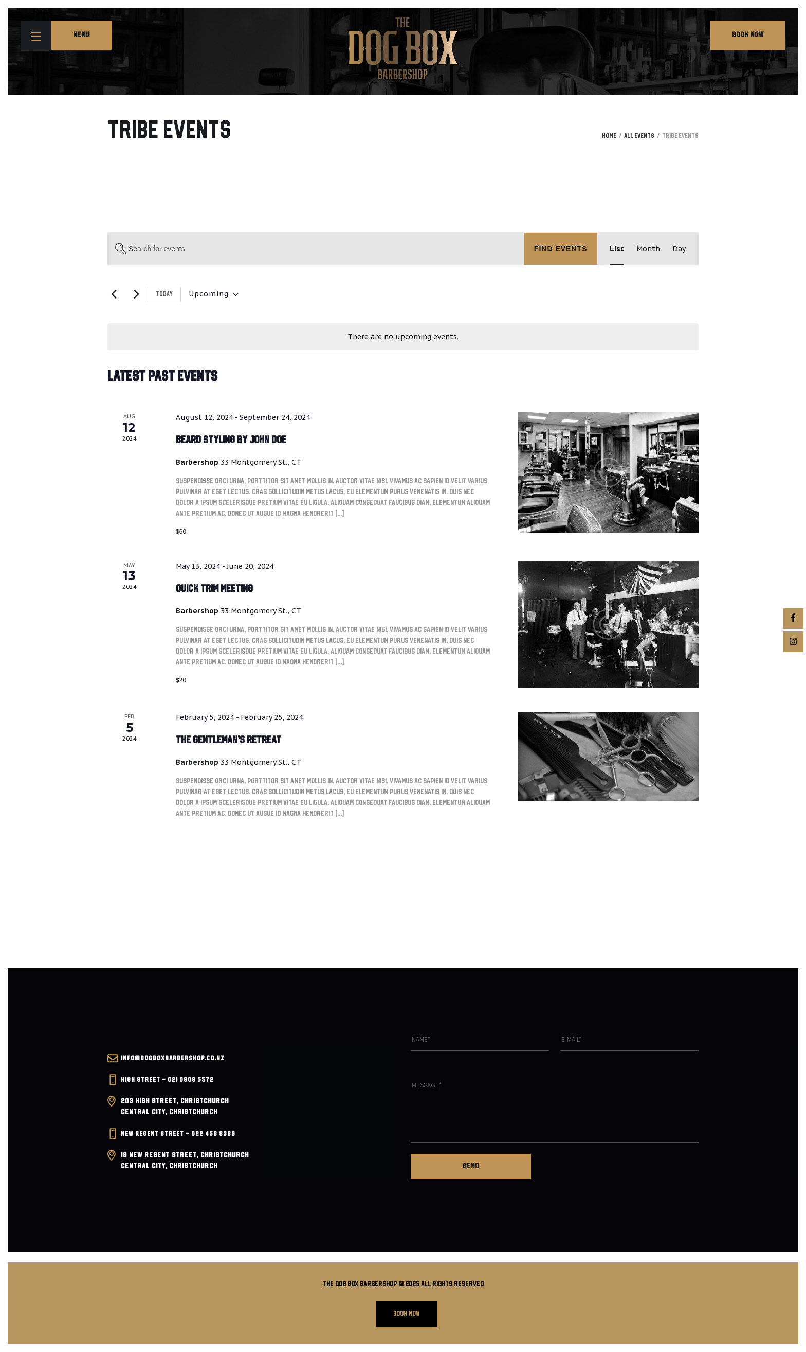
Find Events (561, 248)
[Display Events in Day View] (679, 249)
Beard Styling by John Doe (240, 440)
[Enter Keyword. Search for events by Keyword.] (316, 249)
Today (164, 294)
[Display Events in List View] (617, 249)
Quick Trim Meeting (220, 588)
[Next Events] (133, 294)
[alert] (403, 336)
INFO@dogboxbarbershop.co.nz (174, 1064)
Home (609, 136)
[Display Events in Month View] (648, 249)
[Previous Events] (113, 294)
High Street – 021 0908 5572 (169, 1086)
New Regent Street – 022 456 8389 (182, 1140)
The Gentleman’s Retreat (236, 740)
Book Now (748, 35)
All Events (639, 136)
